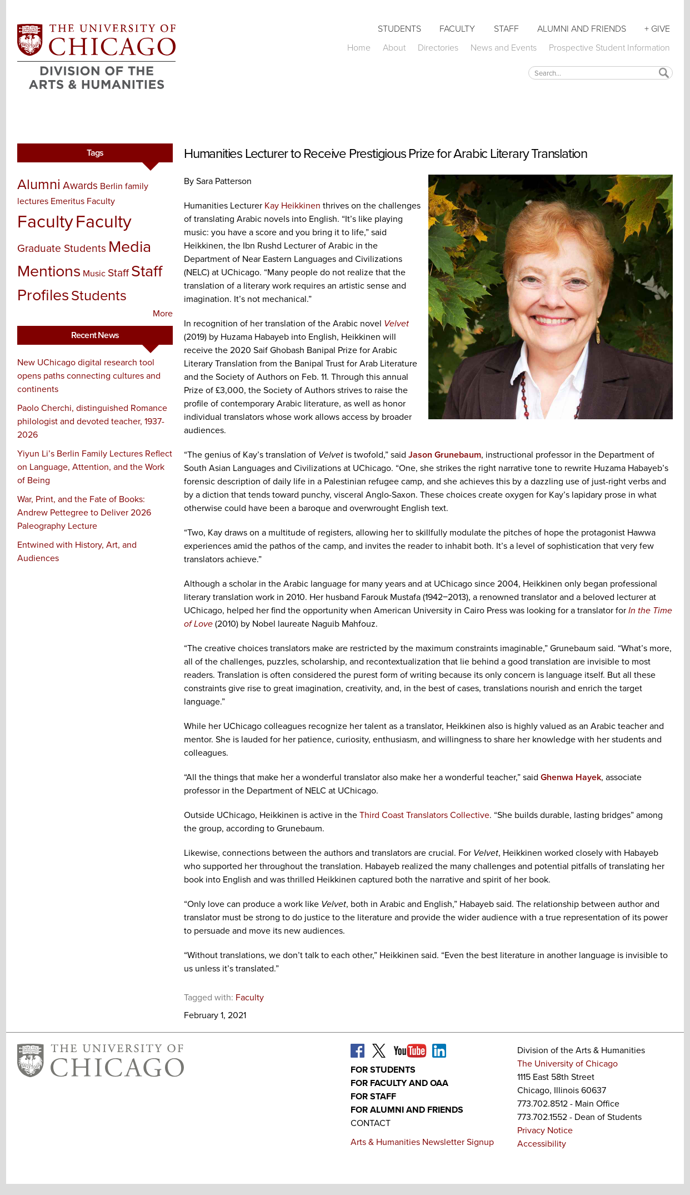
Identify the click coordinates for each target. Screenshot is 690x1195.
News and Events (504, 47)
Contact (371, 1123)
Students (399, 28)
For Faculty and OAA (399, 1083)
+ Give (657, 28)
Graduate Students (61, 248)
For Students (383, 1069)
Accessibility (541, 1143)
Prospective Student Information (609, 47)
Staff (506, 28)
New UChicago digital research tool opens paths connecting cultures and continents (89, 375)
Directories (438, 47)
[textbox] (600, 72)
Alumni (39, 184)
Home (359, 47)
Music (94, 273)
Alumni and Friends (581, 28)
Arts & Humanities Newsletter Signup (422, 1142)
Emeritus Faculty (83, 201)
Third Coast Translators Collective (424, 815)
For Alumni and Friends (407, 1109)
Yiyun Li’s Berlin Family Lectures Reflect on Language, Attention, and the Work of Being (94, 467)
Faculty (457, 28)
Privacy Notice (545, 1130)
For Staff (373, 1096)
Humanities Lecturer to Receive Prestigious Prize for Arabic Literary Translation (385, 153)
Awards (80, 185)
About (394, 47)
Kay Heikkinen (292, 205)
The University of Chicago (567, 1063)
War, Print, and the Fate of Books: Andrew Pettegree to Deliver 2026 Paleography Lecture (84, 512)
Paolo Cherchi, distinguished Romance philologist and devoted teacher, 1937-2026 (92, 421)
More (163, 313)
